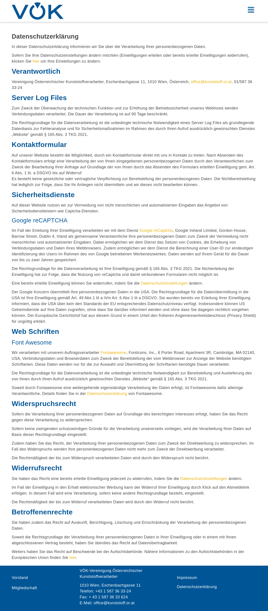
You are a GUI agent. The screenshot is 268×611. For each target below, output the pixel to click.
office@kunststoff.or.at (211, 82)
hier (36, 61)
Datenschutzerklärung (107, 393)
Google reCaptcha (156, 230)
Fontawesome (113, 352)
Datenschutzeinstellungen (164, 283)
